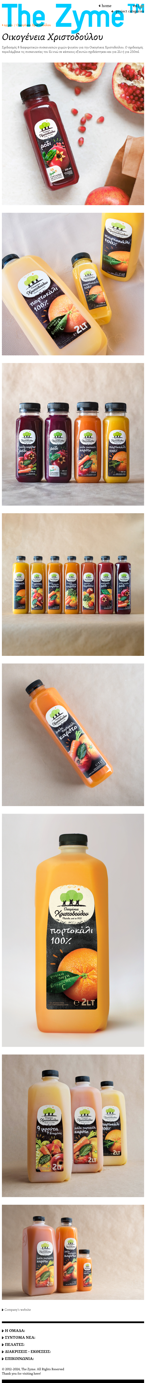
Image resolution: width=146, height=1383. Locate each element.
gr (142, 5)
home (106, 5)
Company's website (18, 1310)
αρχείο (8, 25)
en (135, 5)
